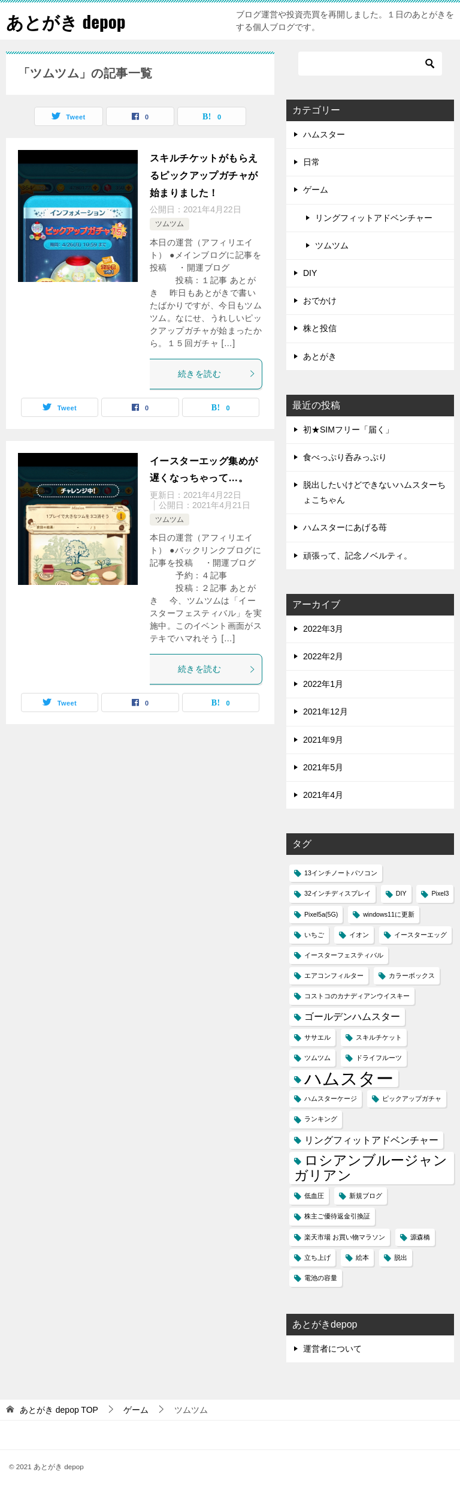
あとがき (320, 356)
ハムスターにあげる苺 (345, 527)
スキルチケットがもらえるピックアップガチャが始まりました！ (204, 175)
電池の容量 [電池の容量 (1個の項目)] (320, 1277)
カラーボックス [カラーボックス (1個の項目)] (412, 975)
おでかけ (320, 300)
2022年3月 (323, 629)
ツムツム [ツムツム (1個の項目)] (317, 1057)
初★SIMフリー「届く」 (348, 429)
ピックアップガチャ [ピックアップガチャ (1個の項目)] (411, 1098)
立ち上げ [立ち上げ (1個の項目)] (317, 1257)
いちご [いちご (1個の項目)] (314, 934)
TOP (59, 1410)
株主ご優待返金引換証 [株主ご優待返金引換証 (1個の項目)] (337, 1216)
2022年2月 (323, 656)
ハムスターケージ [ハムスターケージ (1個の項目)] (330, 1098)
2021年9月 (323, 740)
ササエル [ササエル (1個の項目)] (317, 1037)
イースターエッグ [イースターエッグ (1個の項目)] (420, 934)
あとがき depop (67, 20)
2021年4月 (323, 795)
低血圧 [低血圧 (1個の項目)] (314, 1195)
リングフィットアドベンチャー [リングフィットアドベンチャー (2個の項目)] (371, 1139)
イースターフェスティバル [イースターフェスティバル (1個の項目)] (343, 955)
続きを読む (217, 374)
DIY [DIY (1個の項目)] (401, 893)
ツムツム (169, 224)
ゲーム (315, 189)
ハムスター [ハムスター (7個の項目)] (349, 1078)
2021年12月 (325, 711)
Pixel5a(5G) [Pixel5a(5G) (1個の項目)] (321, 914)
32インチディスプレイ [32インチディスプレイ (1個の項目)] (337, 893)
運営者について (332, 1348)
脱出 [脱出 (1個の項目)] (400, 1257)
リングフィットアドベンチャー (373, 218)
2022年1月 (323, 684)
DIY (310, 273)
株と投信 (320, 328)
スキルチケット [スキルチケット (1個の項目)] (379, 1037)
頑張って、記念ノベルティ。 (357, 555)
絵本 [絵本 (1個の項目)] (362, 1257)
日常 (311, 162)
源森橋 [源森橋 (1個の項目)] (420, 1237)
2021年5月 (323, 767)
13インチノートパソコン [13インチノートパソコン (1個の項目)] (340, 872)
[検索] (370, 64)
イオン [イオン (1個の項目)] (359, 934)
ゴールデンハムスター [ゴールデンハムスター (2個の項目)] (352, 1016)
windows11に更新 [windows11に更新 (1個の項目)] (388, 914)
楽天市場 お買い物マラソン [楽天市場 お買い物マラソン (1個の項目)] (344, 1237)
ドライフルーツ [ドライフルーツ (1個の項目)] (379, 1057)
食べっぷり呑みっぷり (345, 457)
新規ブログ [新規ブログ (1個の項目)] (365, 1195)
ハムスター (324, 134)
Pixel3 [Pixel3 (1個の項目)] (440, 893)
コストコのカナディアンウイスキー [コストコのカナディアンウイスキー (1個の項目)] (357, 995)
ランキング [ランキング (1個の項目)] (320, 1118)
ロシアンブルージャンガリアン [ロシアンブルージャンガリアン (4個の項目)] (370, 1167)
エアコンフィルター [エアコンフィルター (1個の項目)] (334, 975)
